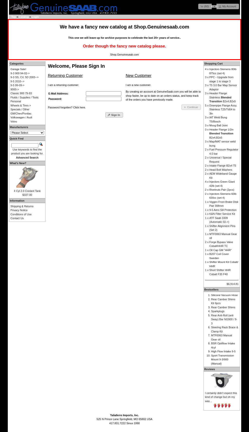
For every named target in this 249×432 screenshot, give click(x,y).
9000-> (14, 89)
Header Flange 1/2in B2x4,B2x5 (221, 133)
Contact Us (17, 218)
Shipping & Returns (22, 206)
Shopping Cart (213, 63)
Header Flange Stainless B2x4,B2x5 (222, 97)
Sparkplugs (217, 311)
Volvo (13, 121)
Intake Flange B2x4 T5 (222, 165)
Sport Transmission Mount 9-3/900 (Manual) (222, 359)
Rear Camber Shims (223, 307)
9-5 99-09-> (17, 85)
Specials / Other (19, 109)
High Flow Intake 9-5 (223, 351)
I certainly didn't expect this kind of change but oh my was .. (221, 397)
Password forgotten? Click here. (67, 107)
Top (13, 16)
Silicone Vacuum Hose (224, 295)
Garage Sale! (18, 69)
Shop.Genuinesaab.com (161, 26)
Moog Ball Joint (218, 125)
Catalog (24, 16)
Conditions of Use (21, 214)
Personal (15, 101)
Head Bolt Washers (220, 169)
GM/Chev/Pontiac (20, 113)
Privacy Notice (18, 210)
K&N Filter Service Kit (222, 213)
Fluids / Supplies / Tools (24, 97)
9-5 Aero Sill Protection (223, 209)
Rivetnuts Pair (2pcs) (221, 189)
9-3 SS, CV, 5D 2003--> (24, 77)
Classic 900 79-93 (21, 93)
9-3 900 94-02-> (20, 73)
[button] (205, 6)
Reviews (209, 369)
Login (35, 16)
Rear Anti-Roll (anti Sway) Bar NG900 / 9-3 (224, 319)
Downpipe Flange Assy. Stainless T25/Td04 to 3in (223, 109)
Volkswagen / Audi (21, 117)
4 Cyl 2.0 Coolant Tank (27, 190)
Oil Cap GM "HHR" (220, 250)
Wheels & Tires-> (20, 105)
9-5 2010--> (17, 81)
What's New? (18, 163)
